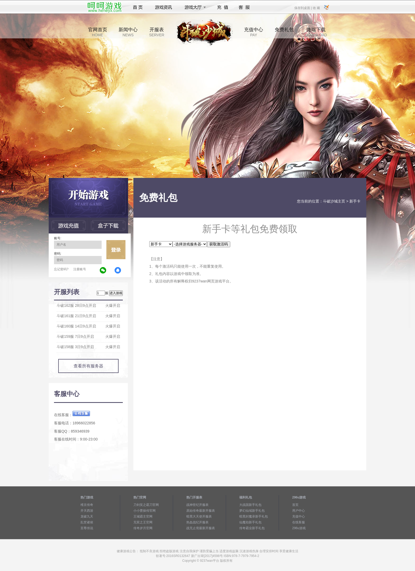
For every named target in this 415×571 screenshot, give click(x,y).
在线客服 (298, 522)
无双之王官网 (142, 522)
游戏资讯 (163, 7)
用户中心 (298, 510)
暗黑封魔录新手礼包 (253, 516)
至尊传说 (86, 528)
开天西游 (86, 510)
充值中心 (253, 32)
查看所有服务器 (88, 366)
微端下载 (316, 32)
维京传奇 (86, 505)
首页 (137, 7)
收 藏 (316, 8)
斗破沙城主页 (334, 201)
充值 (222, 7)
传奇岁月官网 (142, 528)
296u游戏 (299, 528)
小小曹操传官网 (144, 510)
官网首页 (97, 32)
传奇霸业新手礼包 (252, 528)
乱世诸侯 (86, 522)
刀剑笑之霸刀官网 (146, 505)
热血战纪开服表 (197, 522)
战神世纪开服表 (197, 505)
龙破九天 (86, 516)
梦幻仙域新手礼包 (252, 510)
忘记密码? (61, 269)
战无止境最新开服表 (200, 528)
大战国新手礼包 (250, 505)
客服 (244, 7)
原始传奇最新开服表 (200, 510)
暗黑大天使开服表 (199, 516)
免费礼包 (284, 32)
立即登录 (115, 249)
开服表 (156, 32)
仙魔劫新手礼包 (250, 522)
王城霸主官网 (142, 516)
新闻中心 (128, 32)
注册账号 (79, 269)
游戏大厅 (193, 7)
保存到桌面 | (303, 8)
